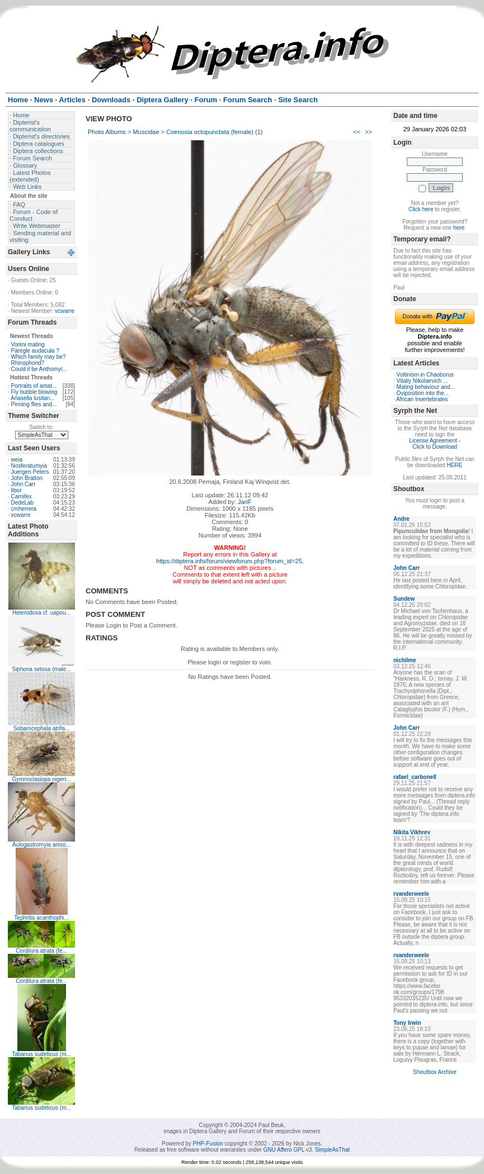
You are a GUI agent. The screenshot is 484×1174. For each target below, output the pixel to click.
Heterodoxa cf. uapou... (41, 613)
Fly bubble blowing (34, 392)
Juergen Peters (30, 472)
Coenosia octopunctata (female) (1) (214, 132)
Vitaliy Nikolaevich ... (422, 381)
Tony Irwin (407, 1023)
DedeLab (22, 503)
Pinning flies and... (34, 404)
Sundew (404, 599)
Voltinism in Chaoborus (425, 375)
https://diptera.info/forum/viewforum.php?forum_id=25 (229, 561)
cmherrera (24, 509)
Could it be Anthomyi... (39, 369)
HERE (454, 465)
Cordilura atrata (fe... (41, 951)
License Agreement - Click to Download (434, 444)
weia (17, 460)
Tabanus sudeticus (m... (41, 1054)
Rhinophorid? (28, 363)
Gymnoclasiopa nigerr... (41, 779)
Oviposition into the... (423, 393)
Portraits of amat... (34, 386)
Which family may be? (38, 357)
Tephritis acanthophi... (41, 918)
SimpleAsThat (332, 1150)
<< (356, 132)
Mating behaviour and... (426, 387)
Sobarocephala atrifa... (41, 728)
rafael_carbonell (414, 777)
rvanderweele (411, 894)
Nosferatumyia (29, 466)
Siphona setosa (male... (41, 669)
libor (16, 490)
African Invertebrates (422, 399)
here (458, 228)
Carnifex (21, 496)
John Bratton (27, 478)
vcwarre (64, 311)
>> (368, 132)
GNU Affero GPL (284, 1150)
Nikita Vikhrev (411, 832)
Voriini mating (28, 344)
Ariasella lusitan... (32, 398)
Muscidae (146, 132)
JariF (244, 501)
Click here (420, 209)
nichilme (404, 660)
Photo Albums (107, 132)
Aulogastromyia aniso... (41, 845)
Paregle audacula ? (35, 351)
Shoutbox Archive (435, 1072)
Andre (401, 519)
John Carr (23, 484)
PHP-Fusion (208, 1143)
